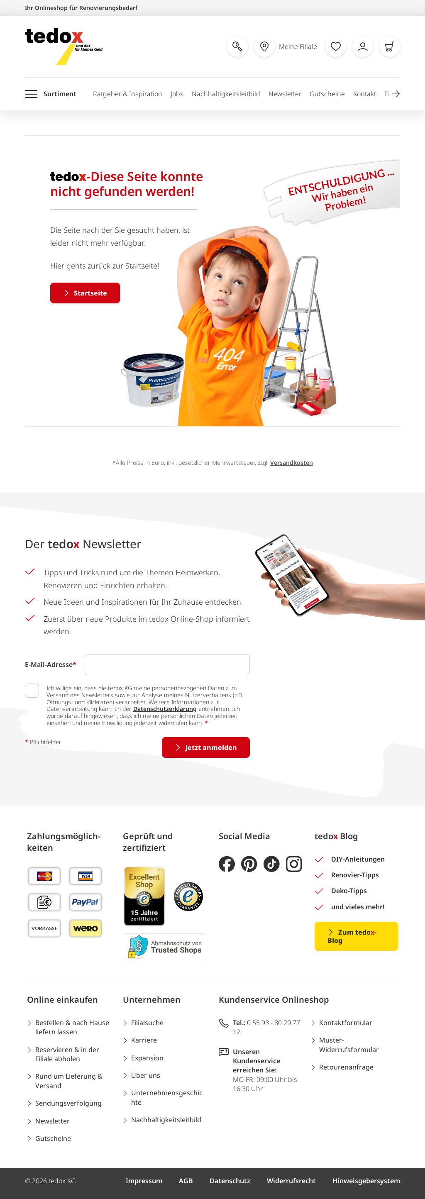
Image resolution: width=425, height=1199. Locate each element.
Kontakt (364, 93)
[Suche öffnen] (237, 46)
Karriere (144, 1040)
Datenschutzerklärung (165, 709)
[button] (396, 93)
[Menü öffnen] (50, 94)
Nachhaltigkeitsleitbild (226, 93)
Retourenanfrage (346, 1067)
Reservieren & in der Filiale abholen (67, 1054)
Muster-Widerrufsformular (349, 1044)
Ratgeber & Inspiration (127, 93)
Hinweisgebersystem (366, 1180)
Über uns (145, 1075)
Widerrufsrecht (291, 1180)
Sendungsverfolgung (68, 1103)
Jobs (177, 93)
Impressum (144, 1180)
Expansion (147, 1057)
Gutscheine (327, 93)
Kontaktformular (345, 1022)
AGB (186, 1180)
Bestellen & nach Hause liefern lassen (72, 1027)
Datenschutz (230, 1180)
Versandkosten (291, 462)
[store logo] (64, 46)
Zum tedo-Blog (351, 936)
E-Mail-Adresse (50, 664)
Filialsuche (147, 1022)
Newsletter (285, 93)
